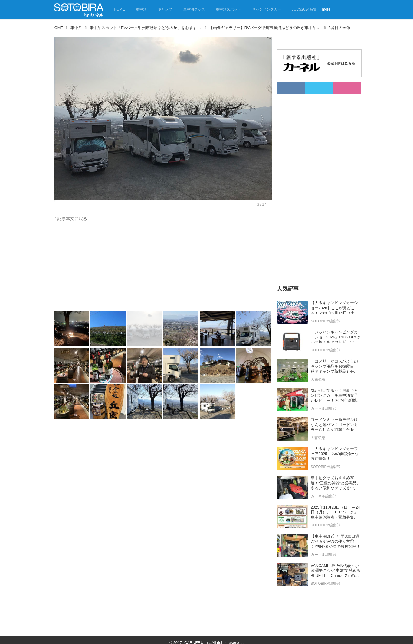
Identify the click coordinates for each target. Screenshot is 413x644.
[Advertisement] (161, 268)
